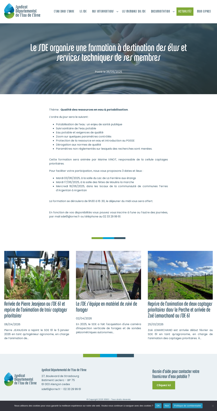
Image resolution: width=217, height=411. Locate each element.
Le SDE (83, 11)
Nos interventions (103, 11)
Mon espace (204, 11)
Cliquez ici (164, 385)
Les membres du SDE (133, 11)
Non (167, 405)
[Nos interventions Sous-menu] (117, 11)
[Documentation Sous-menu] (174, 11)
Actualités (185, 11)
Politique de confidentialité (187, 405)
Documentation (160, 11)
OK (158, 405)
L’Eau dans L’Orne (64, 11)
